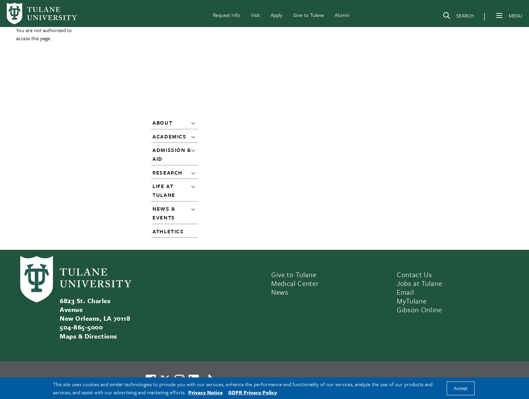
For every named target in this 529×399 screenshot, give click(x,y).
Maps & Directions (88, 336)
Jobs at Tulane (419, 283)
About (162, 122)
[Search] (458, 16)
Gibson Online (419, 309)
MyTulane (411, 301)
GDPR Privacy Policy (252, 392)
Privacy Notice (205, 392)
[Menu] (499, 15)
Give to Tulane (308, 15)
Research (167, 172)
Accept (461, 388)
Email (405, 292)
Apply (276, 15)
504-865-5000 (81, 326)
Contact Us (414, 274)
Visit (255, 15)
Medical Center (295, 283)
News (279, 292)
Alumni (342, 15)
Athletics (168, 231)
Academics (169, 136)
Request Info (226, 15)
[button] (194, 123)
